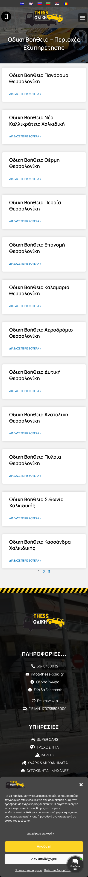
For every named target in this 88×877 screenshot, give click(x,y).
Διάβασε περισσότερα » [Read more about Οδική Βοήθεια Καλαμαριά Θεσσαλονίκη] (25, 306)
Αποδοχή (44, 846)
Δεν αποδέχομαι (44, 859)
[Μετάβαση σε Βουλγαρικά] (48, 3)
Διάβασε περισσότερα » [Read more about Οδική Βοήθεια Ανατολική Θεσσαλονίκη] (25, 433)
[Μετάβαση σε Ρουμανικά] (66, 3)
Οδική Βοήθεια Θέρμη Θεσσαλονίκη (34, 163)
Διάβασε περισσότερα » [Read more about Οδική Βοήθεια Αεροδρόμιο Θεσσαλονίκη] (25, 348)
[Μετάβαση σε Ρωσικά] (39, 3)
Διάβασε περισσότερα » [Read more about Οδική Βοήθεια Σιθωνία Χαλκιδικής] (25, 518)
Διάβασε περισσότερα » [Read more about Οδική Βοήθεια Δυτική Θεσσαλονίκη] (25, 391)
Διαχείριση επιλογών (40, 833)
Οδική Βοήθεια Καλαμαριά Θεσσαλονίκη (39, 290)
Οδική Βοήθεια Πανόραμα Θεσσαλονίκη (38, 78)
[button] (81, 784)
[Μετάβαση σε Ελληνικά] (22, 3)
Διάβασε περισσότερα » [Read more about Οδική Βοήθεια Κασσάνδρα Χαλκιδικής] (25, 560)
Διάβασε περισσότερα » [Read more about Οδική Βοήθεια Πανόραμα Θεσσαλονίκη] (25, 94)
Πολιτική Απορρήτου (28, 870)
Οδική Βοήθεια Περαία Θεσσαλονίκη (35, 205)
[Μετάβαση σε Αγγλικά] (30, 3)
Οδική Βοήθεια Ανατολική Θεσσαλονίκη (38, 417)
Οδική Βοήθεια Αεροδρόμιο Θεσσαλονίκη (41, 332)
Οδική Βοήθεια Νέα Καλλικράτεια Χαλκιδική (37, 120)
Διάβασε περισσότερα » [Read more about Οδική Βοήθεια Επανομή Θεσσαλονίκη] (25, 264)
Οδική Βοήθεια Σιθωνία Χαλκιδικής (36, 502)
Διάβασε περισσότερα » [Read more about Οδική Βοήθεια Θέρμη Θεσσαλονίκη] (25, 179)
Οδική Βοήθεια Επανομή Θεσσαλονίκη (37, 247)
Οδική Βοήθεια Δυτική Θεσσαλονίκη (35, 375)
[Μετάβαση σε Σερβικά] (57, 3)
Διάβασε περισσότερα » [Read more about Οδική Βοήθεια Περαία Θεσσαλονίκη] (25, 221)
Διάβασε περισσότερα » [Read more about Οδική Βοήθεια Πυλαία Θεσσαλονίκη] (25, 476)
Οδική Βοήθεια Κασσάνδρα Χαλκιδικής (40, 545)
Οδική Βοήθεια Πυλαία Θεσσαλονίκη (35, 460)
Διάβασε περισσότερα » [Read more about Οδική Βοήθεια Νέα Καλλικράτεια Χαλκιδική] (25, 136)
